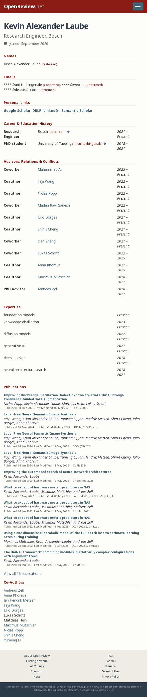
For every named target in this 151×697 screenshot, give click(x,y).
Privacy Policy (110, 676)
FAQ (110, 655)
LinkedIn (51, 110)
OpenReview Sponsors (80, 690)
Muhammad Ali (50, 169)
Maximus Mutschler (54, 277)
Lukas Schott (48, 253)
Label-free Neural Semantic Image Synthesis (40, 414)
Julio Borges (47, 217)
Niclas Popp (47, 193)
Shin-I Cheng (48, 229)
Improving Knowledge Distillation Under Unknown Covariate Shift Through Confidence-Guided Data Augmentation (64, 397)
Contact (110, 661)
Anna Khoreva (49, 265)
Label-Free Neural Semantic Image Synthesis (40, 433)
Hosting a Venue (37, 661)
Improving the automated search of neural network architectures (57, 472)
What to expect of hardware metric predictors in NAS (47, 487)
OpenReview (12, 686)
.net (24, 6)
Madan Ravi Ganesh (54, 205)
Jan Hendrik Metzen (93, 418)
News (36, 676)
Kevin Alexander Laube (42, 403)
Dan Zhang (47, 241)
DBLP (36, 110)
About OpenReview (37, 655)
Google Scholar (17, 110)
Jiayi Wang (46, 181)
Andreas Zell (48, 289)
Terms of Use (110, 671)
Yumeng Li (68, 418)
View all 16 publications (22, 573)
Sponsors (37, 671)
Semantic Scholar (77, 110)
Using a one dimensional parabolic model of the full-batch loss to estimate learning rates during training (71, 535)
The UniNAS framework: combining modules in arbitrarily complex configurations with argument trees (69, 554)
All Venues (37, 666)
